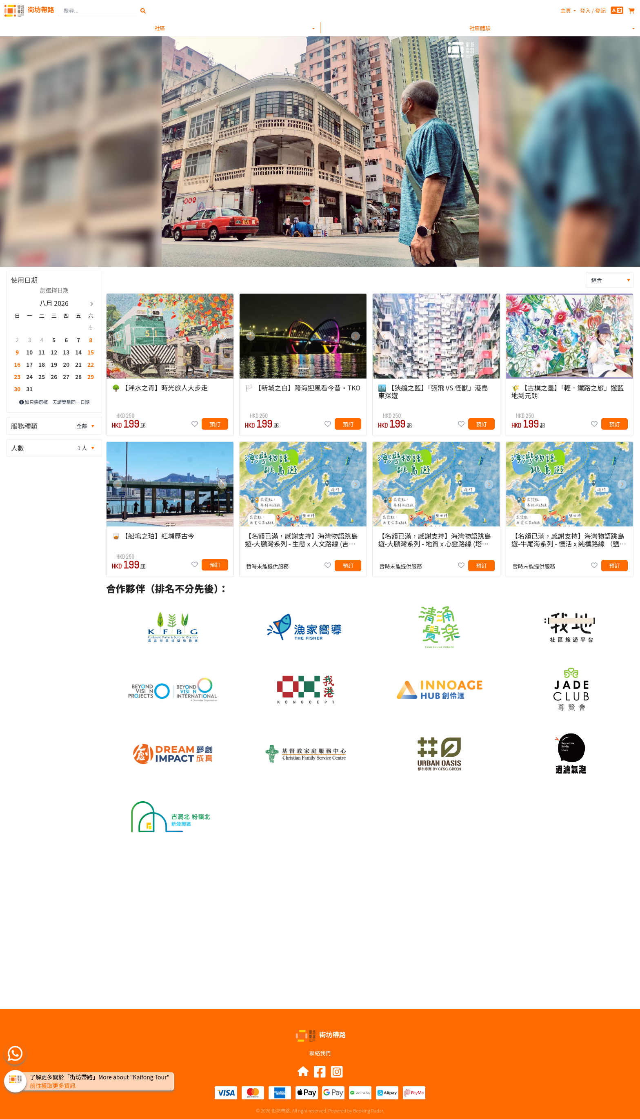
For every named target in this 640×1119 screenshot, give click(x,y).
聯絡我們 (320, 1053)
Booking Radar (368, 1110)
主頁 (565, 10)
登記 (600, 10)
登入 (585, 10)
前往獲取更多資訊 (53, 1085)
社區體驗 (480, 28)
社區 (160, 28)
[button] (117, 336)
